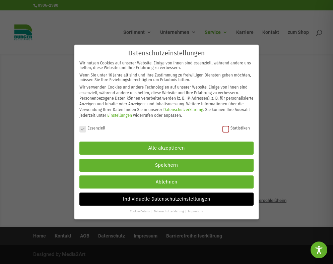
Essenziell (92, 124)
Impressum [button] (195, 208)
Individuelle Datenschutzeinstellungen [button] (166, 195)
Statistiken (236, 124)
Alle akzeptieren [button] (166, 145)
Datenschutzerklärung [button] (169, 208)
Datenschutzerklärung (183, 106)
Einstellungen (119, 111)
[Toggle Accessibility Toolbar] (319, 250)
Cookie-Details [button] (140, 208)
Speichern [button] (166, 161)
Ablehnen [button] (167, 178)
